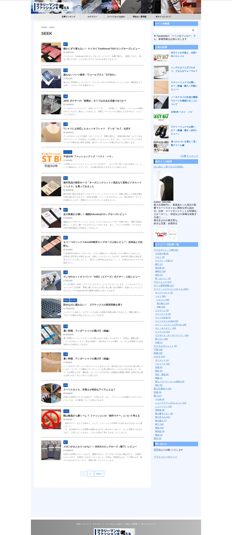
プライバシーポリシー (165, 456)
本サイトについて (163, 17)
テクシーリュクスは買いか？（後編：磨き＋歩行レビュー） (184, 130)
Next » (99, 491)
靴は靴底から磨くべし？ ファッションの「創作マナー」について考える (104, 433)
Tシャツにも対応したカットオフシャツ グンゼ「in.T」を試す (99, 134)
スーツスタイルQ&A (116, 17)
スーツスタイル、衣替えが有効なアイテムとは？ (92, 405)
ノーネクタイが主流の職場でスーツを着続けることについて (184, 100)
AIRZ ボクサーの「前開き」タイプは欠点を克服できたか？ (97, 105)
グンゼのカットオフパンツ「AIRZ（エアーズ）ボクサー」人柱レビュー (104, 288)
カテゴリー (92, 17)
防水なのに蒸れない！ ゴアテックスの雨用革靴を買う (95, 317)
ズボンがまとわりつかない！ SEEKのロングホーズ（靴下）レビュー (102, 464)
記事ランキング (68, 17)
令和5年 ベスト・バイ (181, 112)
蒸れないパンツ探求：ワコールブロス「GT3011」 (92, 77)
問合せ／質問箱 (139, 17)
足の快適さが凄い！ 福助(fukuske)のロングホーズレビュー (97, 225)
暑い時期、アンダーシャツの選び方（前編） (89, 374)
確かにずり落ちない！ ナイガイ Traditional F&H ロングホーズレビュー (104, 48)
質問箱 (157, 449)
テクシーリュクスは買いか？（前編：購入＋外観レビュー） (184, 86)
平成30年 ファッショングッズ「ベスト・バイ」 (91, 165)
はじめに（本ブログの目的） (169, 166)
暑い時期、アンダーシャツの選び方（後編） (89, 345)
